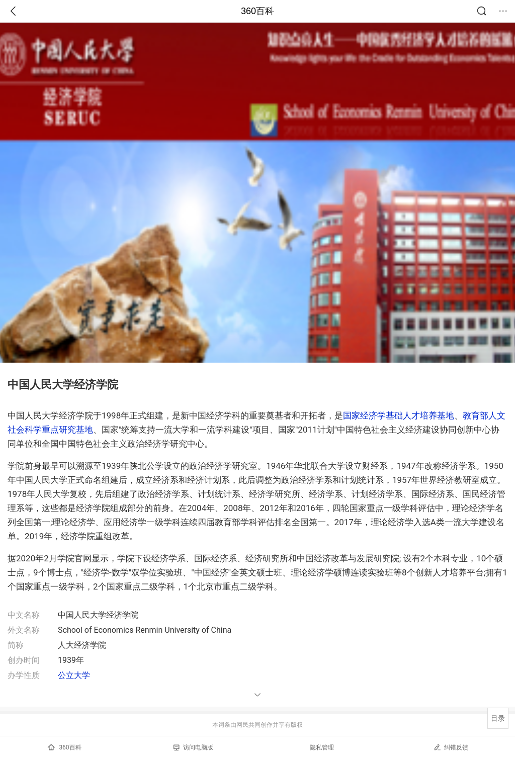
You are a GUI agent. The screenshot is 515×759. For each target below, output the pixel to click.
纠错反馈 (451, 747)
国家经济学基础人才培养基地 (398, 415)
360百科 (257, 11)
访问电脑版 (193, 747)
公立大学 (74, 675)
